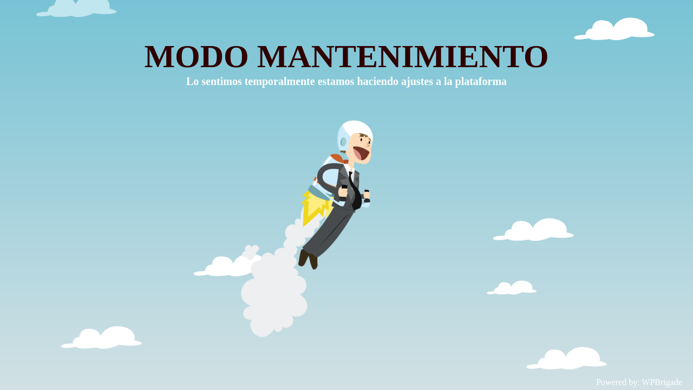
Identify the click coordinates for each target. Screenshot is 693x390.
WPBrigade (662, 382)
